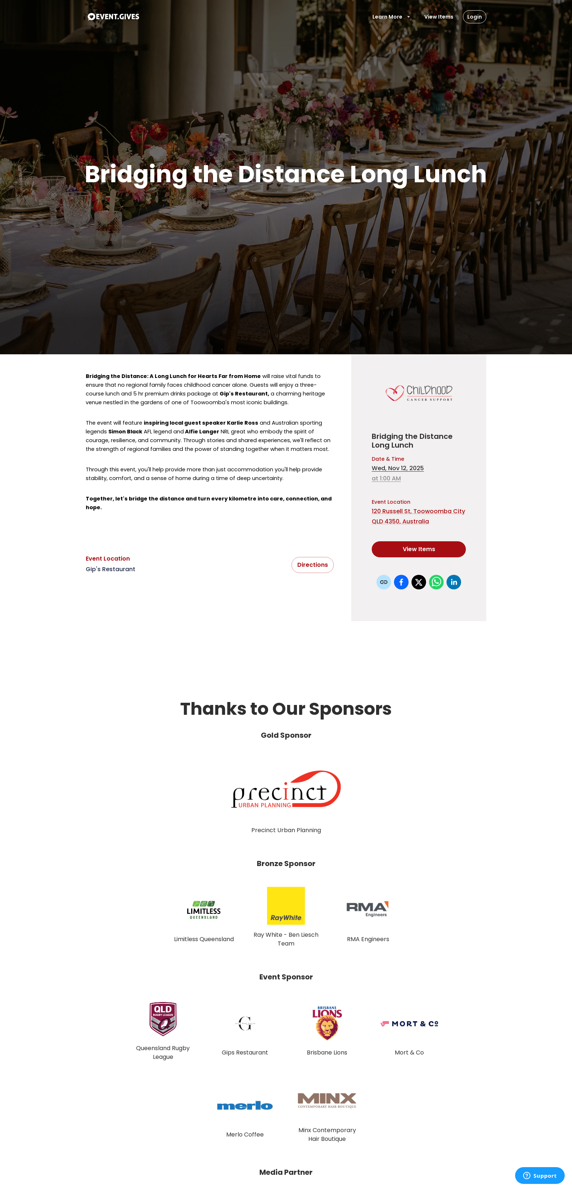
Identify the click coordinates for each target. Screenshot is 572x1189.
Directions (312, 565)
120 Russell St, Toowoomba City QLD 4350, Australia (418, 516)
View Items (439, 16)
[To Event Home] (113, 17)
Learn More (392, 16)
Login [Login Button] (474, 17)
